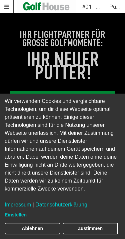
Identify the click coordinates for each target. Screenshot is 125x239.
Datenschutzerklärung (61, 204)
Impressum (18, 204)
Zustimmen (90, 228)
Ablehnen (32, 228)
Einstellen (16, 214)
